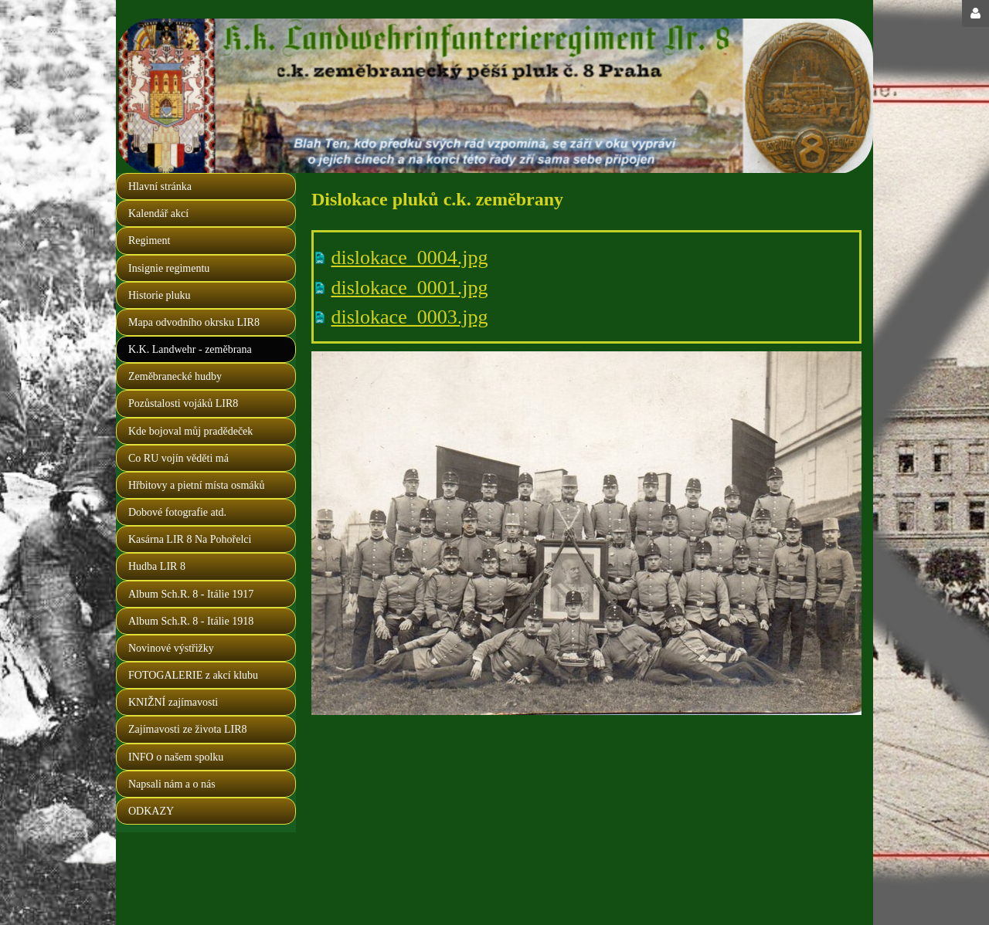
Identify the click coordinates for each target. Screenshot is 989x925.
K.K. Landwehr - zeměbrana (190, 349)
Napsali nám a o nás (172, 784)
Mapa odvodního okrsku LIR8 (194, 322)
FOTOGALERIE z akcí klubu (193, 675)
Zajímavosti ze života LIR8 (187, 729)
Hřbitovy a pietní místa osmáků (196, 485)
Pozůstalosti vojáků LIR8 (183, 403)
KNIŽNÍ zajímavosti (173, 702)
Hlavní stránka (160, 186)
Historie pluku (159, 295)
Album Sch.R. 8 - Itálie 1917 (190, 594)
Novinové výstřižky (171, 648)
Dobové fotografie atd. (177, 512)
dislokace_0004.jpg (409, 257)
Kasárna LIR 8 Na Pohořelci (189, 539)
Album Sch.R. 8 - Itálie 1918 (190, 621)
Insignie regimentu (168, 268)
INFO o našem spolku (175, 757)
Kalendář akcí (158, 213)
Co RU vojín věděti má (178, 458)
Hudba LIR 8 (156, 566)
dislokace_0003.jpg (409, 317)
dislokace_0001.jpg (409, 287)
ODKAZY (151, 811)
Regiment (149, 240)
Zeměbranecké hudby (175, 376)
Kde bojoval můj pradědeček (190, 431)
